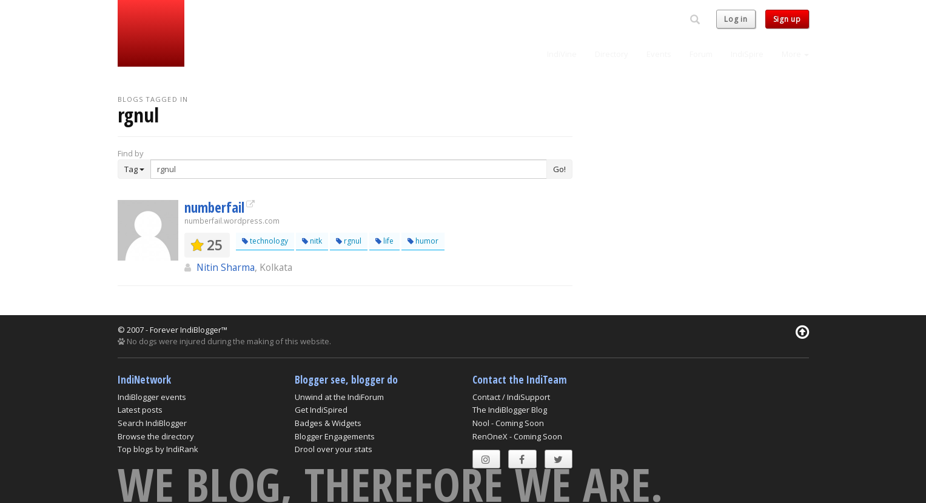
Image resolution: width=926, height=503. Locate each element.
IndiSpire (747, 53)
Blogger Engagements (335, 436)
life (384, 241)
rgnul (348, 241)
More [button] (795, 53)
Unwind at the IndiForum (339, 396)
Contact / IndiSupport (511, 396)
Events (658, 53)
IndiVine (562, 53)
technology (265, 241)
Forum (701, 53)
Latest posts (140, 409)
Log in (735, 19)
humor (423, 241)
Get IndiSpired (321, 409)
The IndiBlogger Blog (509, 409)
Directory (611, 53)
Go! (559, 169)
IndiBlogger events (152, 396)
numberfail (214, 207)
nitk (312, 241)
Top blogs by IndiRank (158, 449)
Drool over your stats (333, 449)
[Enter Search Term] (348, 169)
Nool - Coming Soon (508, 423)
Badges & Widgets (328, 423)
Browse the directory (156, 436)
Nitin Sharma (225, 267)
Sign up (787, 19)
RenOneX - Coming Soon (517, 436)
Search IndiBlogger (152, 423)
